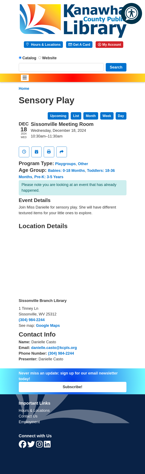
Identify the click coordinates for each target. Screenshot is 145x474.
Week (107, 116)
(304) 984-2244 (32, 320)
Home (24, 88)
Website (49, 58)
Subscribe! (72, 387)
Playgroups (65, 164)
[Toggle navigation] (25, 78)
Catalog (29, 58)
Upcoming (58, 116)
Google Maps (48, 325)
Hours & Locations (45, 44)
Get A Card (79, 44)
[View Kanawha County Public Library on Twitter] (31, 446)
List (76, 116)
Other (83, 164)
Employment (29, 422)
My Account (109, 44)
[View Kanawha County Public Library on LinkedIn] (47, 446)
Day (121, 116)
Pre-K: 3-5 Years (49, 177)
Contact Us (28, 416)
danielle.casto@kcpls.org (54, 348)
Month (91, 116)
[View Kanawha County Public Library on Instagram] (40, 446)
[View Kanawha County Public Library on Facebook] (23, 446)
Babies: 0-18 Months (66, 170)
